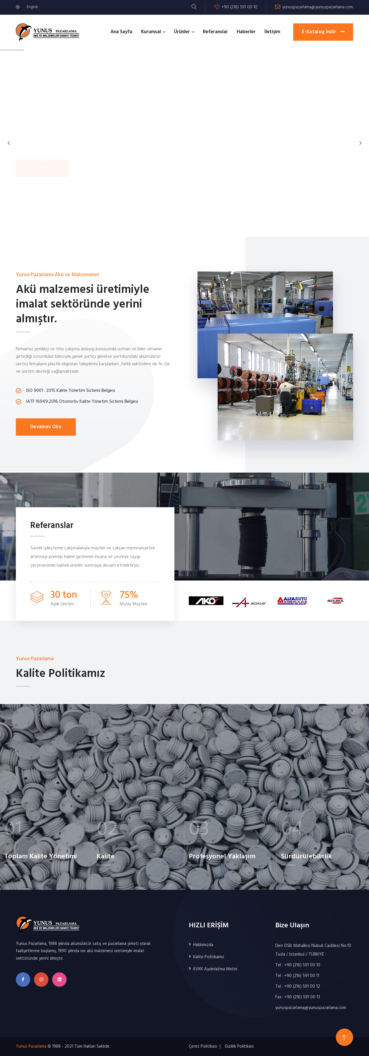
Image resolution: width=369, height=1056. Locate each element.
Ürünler (182, 32)
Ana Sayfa (121, 32)
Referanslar (215, 32)
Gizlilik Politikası (239, 1046)
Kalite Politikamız (208, 957)
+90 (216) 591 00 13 (302, 997)
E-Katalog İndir (323, 32)
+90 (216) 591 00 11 (301, 975)
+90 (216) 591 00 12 (302, 986)
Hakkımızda (203, 944)
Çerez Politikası (203, 1046)
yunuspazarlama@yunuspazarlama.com (317, 7)
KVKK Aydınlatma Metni (215, 969)
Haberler (246, 32)
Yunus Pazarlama (31, 1046)
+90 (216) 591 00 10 (239, 7)
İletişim (272, 32)
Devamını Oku (45, 427)
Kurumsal (151, 32)
